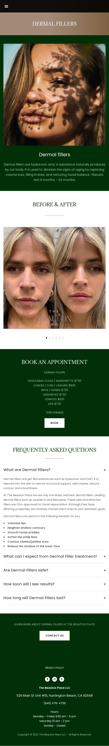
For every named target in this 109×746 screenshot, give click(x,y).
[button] (6, 6)
